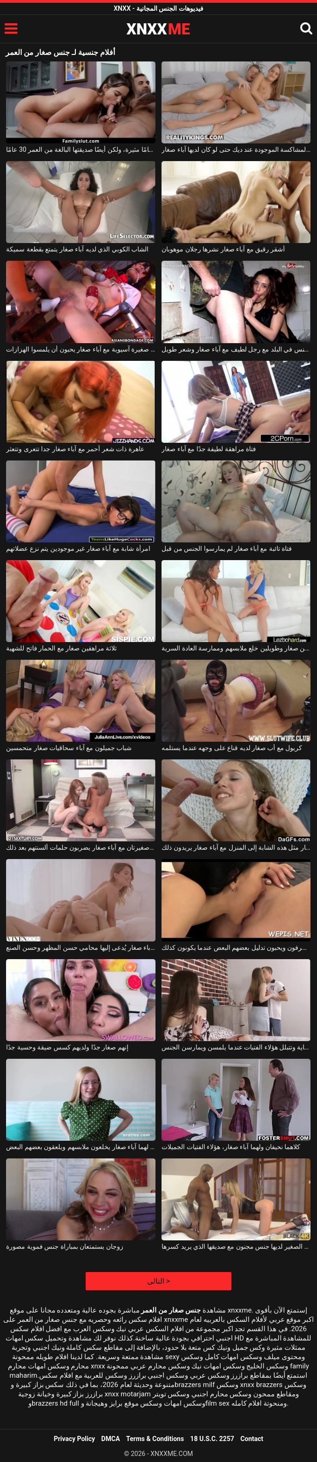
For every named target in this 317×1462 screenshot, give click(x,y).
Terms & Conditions (155, 1438)
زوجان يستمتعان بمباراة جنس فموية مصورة (64, 1246)
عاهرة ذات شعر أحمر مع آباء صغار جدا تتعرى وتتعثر (75, 449)
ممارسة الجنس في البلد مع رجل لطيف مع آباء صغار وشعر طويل (236, 349)
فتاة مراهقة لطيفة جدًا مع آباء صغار (209, 449)
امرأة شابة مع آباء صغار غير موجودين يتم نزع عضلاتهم (78, 548)
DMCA (110, 1438)
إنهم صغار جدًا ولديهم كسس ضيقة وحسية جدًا (67, 1047)
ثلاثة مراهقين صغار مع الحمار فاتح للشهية (61, 648)
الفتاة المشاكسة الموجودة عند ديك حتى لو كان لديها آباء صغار (236, 149)
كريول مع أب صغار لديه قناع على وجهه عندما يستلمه (232, 747)
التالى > (158, 1281)
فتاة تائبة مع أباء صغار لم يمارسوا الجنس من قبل (227, 548)
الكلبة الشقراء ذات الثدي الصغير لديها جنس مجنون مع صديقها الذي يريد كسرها (236, 1246)
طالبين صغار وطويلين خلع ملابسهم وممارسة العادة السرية (236, 648)
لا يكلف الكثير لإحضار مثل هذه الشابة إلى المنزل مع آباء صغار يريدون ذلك (236, 847)
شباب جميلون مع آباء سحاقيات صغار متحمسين (69, 747)
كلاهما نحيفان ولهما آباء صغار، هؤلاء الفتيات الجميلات (231, 1147)
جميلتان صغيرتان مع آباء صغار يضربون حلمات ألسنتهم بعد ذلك (80, 847)
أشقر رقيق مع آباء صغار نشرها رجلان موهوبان (223, 249)
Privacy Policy (74, 1438)
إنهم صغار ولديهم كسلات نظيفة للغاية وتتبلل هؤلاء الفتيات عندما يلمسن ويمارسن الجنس (236, 1047)
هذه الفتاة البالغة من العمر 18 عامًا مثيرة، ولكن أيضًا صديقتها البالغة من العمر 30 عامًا (80, 149)
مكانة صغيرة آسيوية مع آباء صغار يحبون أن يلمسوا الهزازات (80, 349)
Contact (251, 1438)
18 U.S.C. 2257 (212, 1438)
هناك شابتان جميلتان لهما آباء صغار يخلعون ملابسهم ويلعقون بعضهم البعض (80, 1147)
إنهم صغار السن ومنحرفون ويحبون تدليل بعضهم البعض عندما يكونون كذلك (236, 947)
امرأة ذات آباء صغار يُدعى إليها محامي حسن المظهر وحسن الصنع (80, 947)
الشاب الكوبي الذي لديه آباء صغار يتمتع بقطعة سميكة (77, 249)
